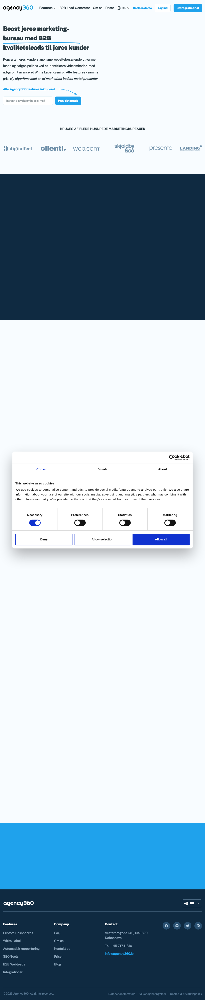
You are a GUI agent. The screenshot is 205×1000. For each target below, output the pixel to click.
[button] (47, 8)
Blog (57, 964)
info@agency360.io (119, 954)
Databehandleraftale (121, 994)
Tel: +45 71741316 (118, 946)
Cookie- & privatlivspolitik (186, 994)
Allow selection (102, 539)
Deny (44, 539)
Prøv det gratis (68, 100)
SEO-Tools (10, 956)
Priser (109, 8)
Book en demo (142, 8)
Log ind (163, 8)
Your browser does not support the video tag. (153, 63)
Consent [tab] (42, 469)
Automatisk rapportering (21, 949)
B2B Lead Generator (74, 8)
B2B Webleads (14, 964)
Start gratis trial (188, 8)
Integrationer (12, 972)
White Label (12, 941)
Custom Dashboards (18, 933)
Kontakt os (62, 949)
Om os (97, 8)
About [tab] (162, 469)
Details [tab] (102, 469)
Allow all (161, 539)
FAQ (57, 933)
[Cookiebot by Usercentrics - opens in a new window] (172, 458)
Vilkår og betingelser (152, 994)
